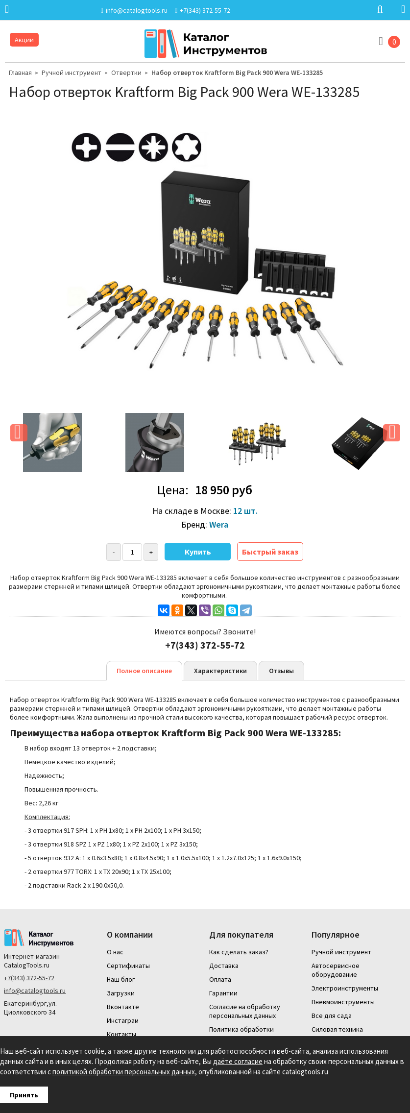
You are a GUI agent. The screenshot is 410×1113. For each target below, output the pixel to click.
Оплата (220, 979)
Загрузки (121, 993)
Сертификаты (128, 965)
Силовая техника (337, 1029)
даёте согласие (238, 1061)
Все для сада (332, 1015)
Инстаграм (123, 1020)
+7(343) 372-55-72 (29, 977)
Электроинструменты (345, 988)
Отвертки (126, 72)
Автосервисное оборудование (336, 970)
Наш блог (121, 979)
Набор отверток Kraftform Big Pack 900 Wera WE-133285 (237, 72)
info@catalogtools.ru (35, 990)
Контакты (121, 1034)
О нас (115, 951)
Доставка (224, 965)
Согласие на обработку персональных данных (244, 1011)
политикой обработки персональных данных (123, 1071)
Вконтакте (123, 1006)
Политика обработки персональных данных (242, 1033)
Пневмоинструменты (343, 1001)
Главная (20, 72)
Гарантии (223, 993)
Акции (24, 39)
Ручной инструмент (71, 72)
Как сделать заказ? (238, 951)
